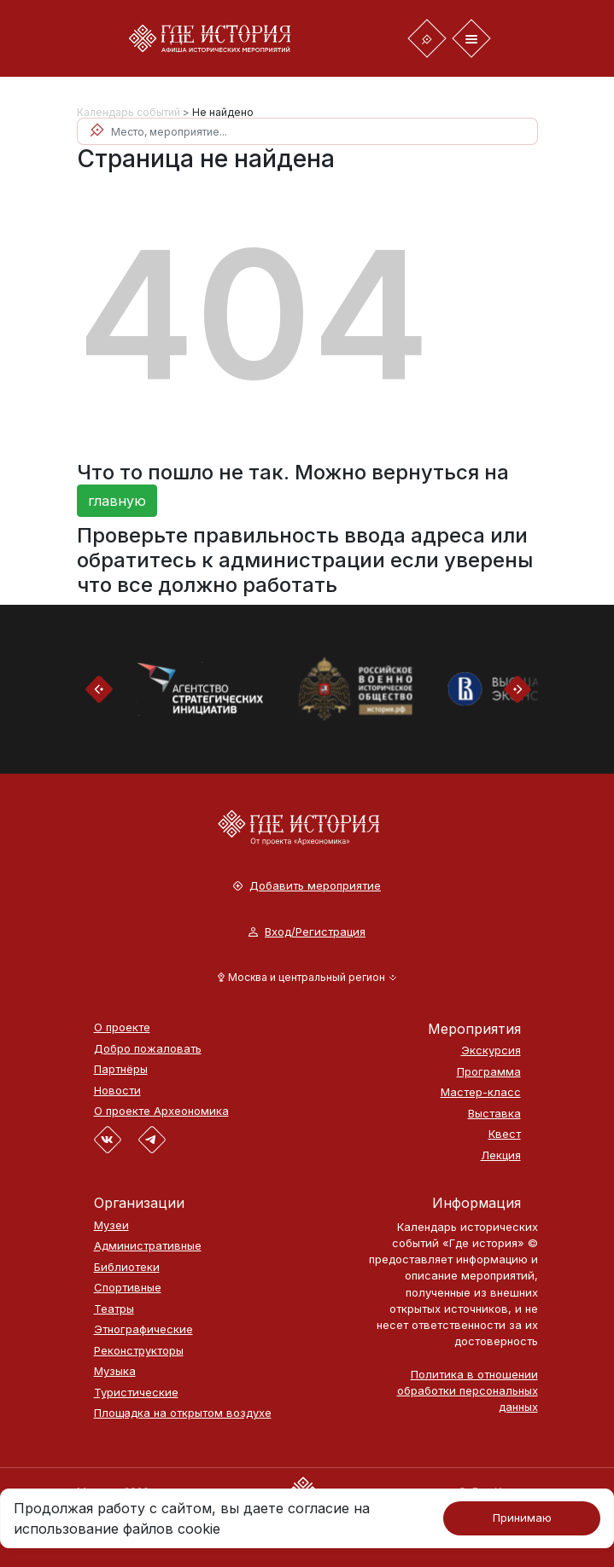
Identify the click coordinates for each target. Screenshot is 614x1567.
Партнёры (121, 1069)
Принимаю (522, 1517)
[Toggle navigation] (427, 38)
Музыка (115, 1371)
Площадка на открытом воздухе (183, 1413)
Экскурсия (491, 1050)
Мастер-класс (481, 1092)
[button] (307, 977)
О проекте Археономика (161, 1111)
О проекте (122, 1027)
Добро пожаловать (148, 1048)
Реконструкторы (139, 1350)
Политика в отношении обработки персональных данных (467, 1390)
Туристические (136, 1392)
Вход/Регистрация (307, 932)
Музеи (111, 1225)
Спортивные (127, 1287)
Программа (489, 1071)
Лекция (501, 1155)
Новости (117, 1090)
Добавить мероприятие (307, 885)
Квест (504, 1134)
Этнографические (143, 1329)
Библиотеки (127, 1267)
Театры (114, 1309)
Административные (148, 1245)
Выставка (494, 1113)
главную (117, 500)
